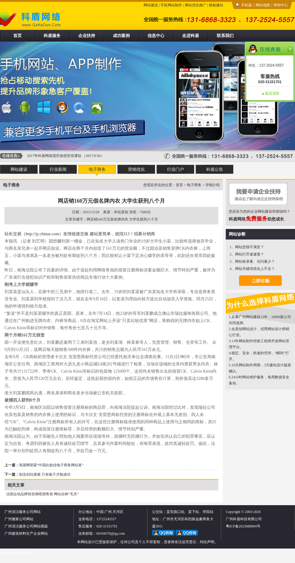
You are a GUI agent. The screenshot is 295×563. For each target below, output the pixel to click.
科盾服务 (52, 35)
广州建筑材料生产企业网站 (26, 533)
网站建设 (151, 5)
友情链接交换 (75, 234)
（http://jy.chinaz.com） (42, 234)
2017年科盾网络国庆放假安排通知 (54, 156)
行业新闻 (58, 169)
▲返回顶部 (270, 93)
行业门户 (175, 169)
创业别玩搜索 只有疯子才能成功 (44, 474)
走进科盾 (190, 35)
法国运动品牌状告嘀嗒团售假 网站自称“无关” (42, 494)
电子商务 (97, 169)
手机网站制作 (171, 5)
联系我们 (225, 35)
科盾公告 (214, 169)
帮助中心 (281, 5)
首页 (17, 35)
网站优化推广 (195, 5)
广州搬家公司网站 (19, 519)
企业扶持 (86, 35)
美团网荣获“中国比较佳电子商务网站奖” (51, 465)
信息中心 (156, 35)
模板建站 (216, 5)
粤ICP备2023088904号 (243, 526)
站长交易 (13, 234)
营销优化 (136, 169)
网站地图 (263, 5)
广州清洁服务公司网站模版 (26, 526)
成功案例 (121, 35)
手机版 (246, 5)
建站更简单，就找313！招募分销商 (122, 234)
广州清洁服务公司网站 (23, 512)
